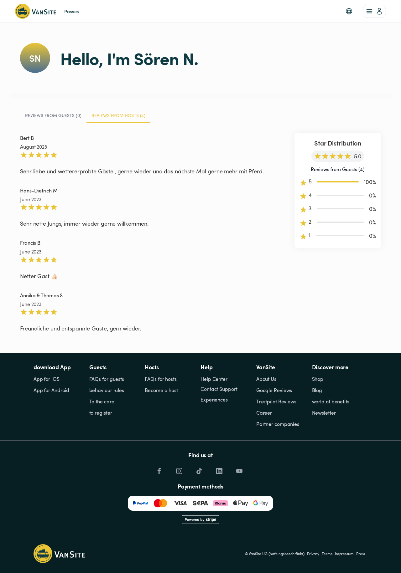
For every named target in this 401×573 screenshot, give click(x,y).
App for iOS (47, 379)
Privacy (313, 553)
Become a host (161, 390)
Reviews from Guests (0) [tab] (53, 115)
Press (360, 553)
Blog (317, 390)
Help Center (213, 379)
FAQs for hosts (161, 379)
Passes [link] (71, 11)
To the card (102, 401)
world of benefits (330, 401)
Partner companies (277, 424)
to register (100, 412)
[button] (349, 11)
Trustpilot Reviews (276, 401)
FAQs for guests (106, 379)
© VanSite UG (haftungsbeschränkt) (275, 553)
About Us (266, 379)
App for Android (52, 390)
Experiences (214, 399)
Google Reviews (274, 390)
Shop (318, 379)
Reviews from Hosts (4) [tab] (118, 117)
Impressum (344, 553)
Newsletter (324, 412)
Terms (327, 553)
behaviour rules (106, 390)
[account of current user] (374, 11)
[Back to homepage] (35, 11)
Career (264, 412)
